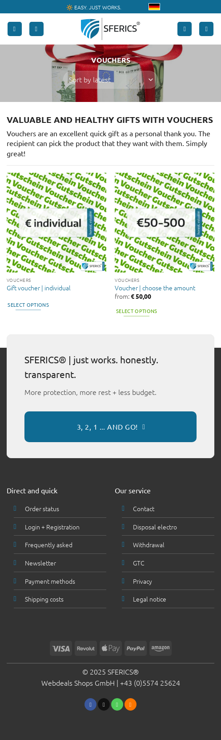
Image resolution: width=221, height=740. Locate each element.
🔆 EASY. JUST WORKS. (93, 7)
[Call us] (117, 704)
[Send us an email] (104, 704)
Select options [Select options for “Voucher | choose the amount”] (136, 310)
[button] (15, 29)
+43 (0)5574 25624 (150, 682)
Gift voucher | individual (39, 288)
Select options (28, 304)
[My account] (184, 29)
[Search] (36, 29)
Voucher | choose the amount (155, 288)
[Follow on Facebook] (90, 704)
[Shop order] (110, 80)
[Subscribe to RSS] (131, 704)
